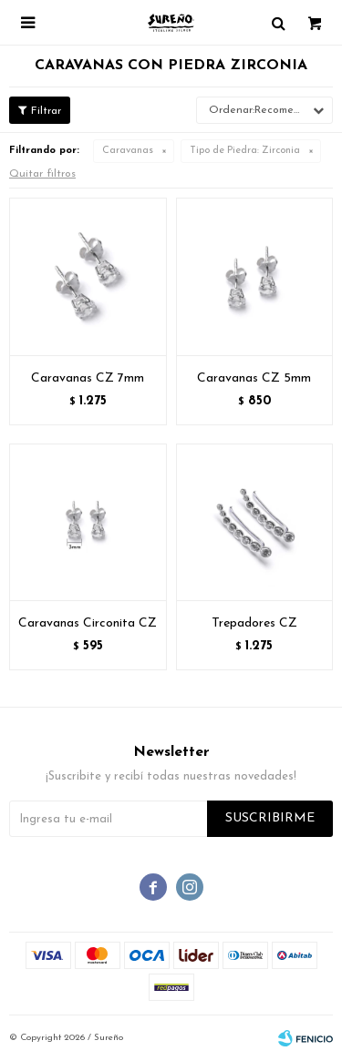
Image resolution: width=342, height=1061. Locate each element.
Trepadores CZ (254, 623)
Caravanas (127, 151)
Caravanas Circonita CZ (87, 623)
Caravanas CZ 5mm (254, 378)
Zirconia (245, 151)
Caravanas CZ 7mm (87, 378)
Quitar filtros (42, 173)
